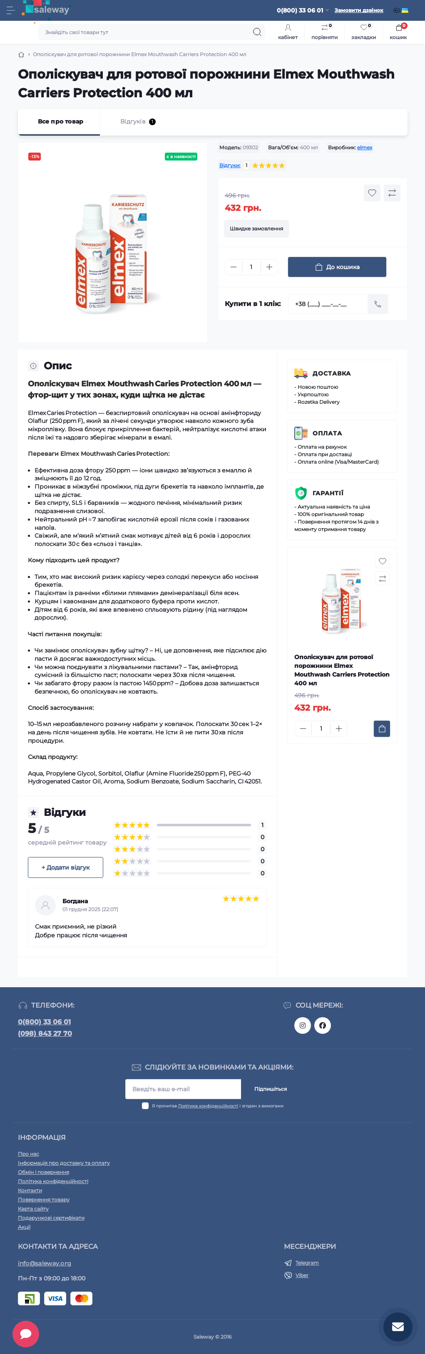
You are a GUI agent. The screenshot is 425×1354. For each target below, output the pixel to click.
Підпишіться (270, 1089)
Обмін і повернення (43, 1172)
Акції (24, 1227)
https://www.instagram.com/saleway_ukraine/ (303, 1025)
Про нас (28, 1154)
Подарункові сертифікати (51, 1218)
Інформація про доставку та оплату (64, 1163)
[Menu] (11, 10)
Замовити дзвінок (359, 10)
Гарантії (328, 493)
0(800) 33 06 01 (44, 1022)
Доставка (332, 373)
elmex (364, 147)
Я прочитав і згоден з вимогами (217, 1106)
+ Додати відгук (65, 867)
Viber (302, 1275)
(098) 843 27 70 (45, 1034)
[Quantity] (251, 267)
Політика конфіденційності (208, 1106)
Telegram (307, 1263)
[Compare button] (392, 193)
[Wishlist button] (372, 193)
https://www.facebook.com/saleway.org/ (322, 1025)
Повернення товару (44, 1199)
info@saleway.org (45, 1263)
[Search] (257, 32)
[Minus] (233, 267)
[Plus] (269, 267)
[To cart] (382, 729)
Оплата (327, 433)
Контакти (30, 1190)
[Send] (378, 304)
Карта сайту (33, 1209)
